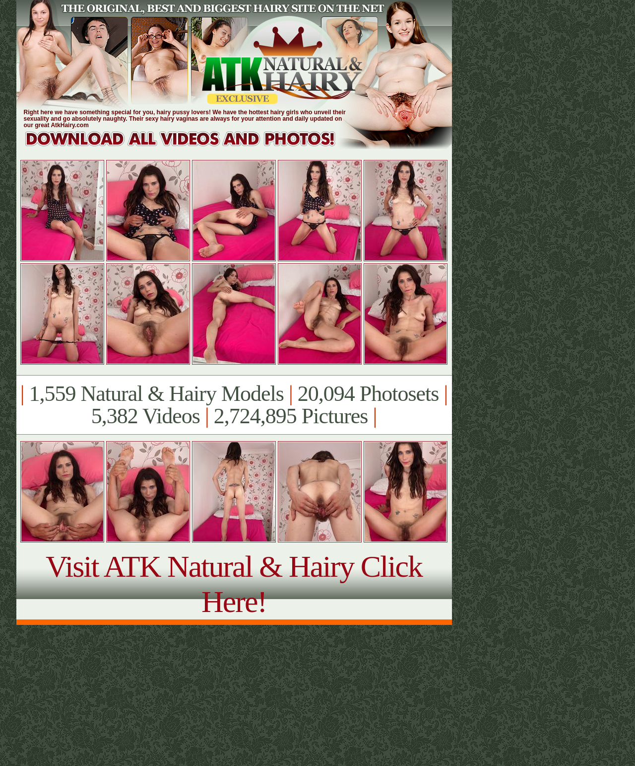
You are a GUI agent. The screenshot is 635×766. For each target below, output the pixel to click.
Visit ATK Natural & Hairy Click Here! (234, 583)
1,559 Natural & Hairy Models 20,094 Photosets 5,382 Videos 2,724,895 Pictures (233, 405)
